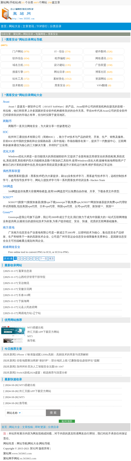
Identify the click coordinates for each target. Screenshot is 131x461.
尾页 (51, 258)
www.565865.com (21, 453)
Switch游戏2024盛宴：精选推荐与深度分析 (42, 372)
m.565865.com (27, 458)
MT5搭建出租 (35, 327)
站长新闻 (9, 354)
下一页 (43, 258)
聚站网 (17, 34)
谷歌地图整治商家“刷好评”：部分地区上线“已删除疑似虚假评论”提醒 (58, 360)
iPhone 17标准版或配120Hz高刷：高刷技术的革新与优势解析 (53, 354)
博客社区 (100, 71)
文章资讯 (28, 26)
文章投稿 (27, 427)
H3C (5, 132)
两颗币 (7, 121)
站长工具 (17, 78)
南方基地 (8, 227)
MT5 (30, 336)
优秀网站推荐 (13, 320)
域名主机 (17, 65)
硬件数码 (100, 51)
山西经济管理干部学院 (31, 277)
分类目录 (55, 26)
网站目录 (28, 34)
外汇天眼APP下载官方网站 (43, 331)
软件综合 (17, 58)
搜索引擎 (17, 71)
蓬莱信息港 (25, 270)
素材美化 (58, 78)
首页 (4, 26)
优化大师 (8, 151)
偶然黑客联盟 (11, 171)
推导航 (31, 340)
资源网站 (100, 78)
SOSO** (8, 197)
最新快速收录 (13, 379)
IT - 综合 (59, 51)
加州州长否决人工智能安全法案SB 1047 (40, 366)
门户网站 (17, 51)
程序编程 (60, 58)
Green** (8, 212)
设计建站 (59, 65)
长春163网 (24, 295)
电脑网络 (41, 34)
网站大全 (14, 26)
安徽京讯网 (25, 289)
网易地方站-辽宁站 (29, 313)
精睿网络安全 (11, 247)
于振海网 (23, 301)
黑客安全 (53, 34)
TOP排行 (42, 26)
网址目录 (59, 71)
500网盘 (8, 186)
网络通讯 (100, 58)
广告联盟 (100, 65)
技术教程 (17, 85)
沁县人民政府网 (27, 307)
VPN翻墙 (102, 85)
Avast (6, 101)
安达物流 (23, 283)
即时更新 (40, 427)
